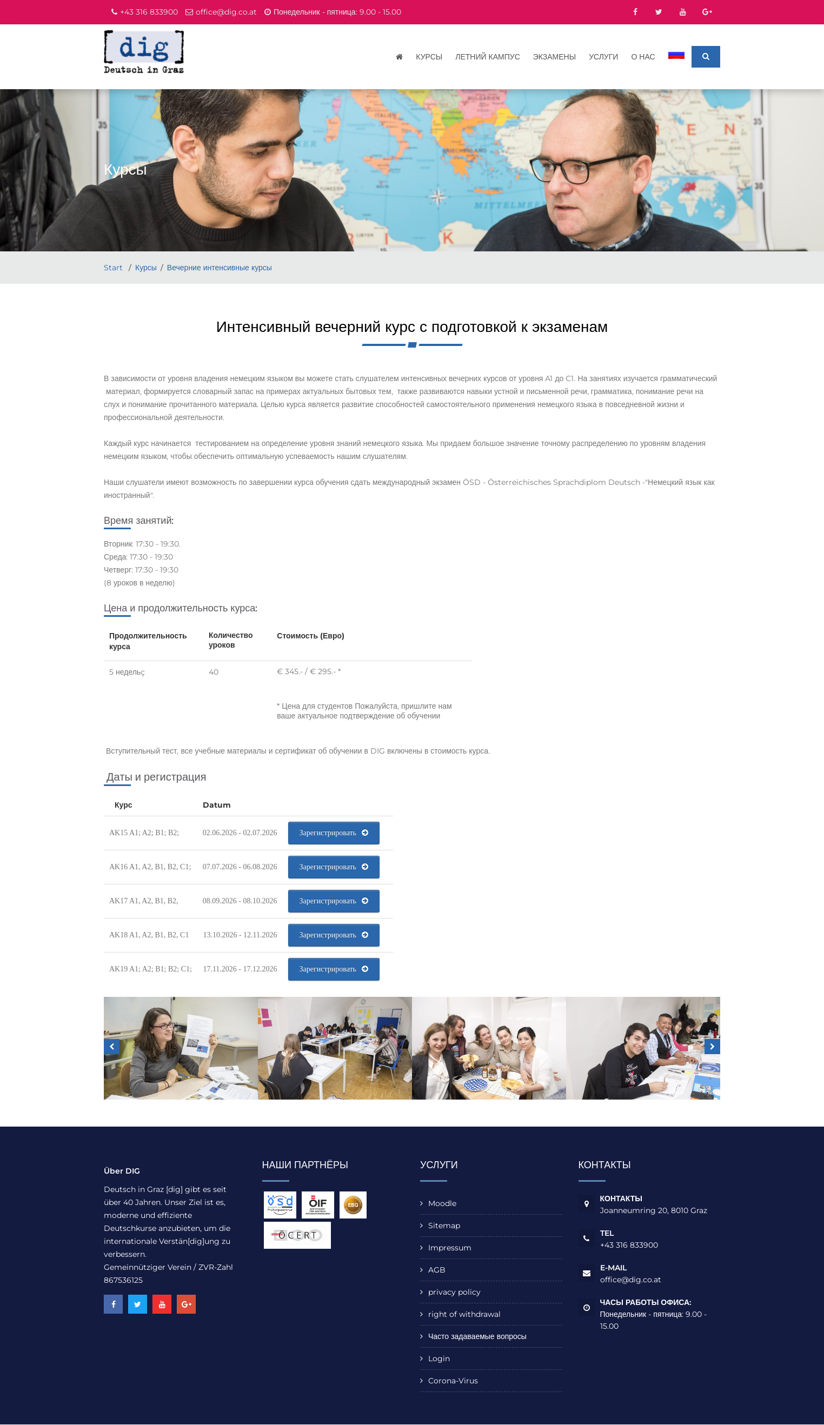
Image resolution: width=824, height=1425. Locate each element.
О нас (644, 57)
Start (114, 268)
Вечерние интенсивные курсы (219, 268)
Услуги (604, 57)
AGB (437, 1270)
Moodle (442, 1204)
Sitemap (444, 1226)
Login (439, 1359)
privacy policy (454, 1292)
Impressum (449, 1248)
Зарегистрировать (334, 833)
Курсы (430, 57)
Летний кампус (488, 57)
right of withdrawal (464, 1315)
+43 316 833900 (149, 12)
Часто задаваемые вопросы (477, 1337)
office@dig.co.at (226, 12)
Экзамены (555, 57)
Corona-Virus (453, 1381)
